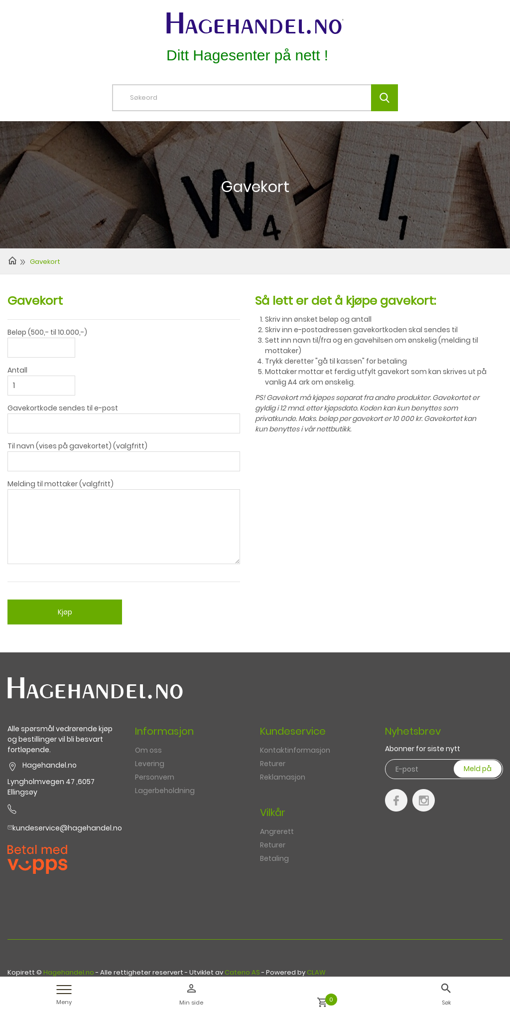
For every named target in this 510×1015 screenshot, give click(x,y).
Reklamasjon (282, 777)
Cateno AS (242, 972)
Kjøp (65, 612)
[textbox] (262, 97)
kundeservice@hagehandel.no (67, 828)
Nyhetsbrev (413, 731)
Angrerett (277, 831)
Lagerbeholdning (165, 791)
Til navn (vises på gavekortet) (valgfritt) (77, 446)
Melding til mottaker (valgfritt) (60, 484)
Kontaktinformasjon (295, 750)
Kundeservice (293, 731)
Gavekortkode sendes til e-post (62, 408)
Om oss (148, 750)
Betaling (274, 858)
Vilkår (272, 812)
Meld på (478, 769)
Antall (17, 370)
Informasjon (164, 731)
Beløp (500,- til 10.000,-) (47, 332)
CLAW (316, 972)
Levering (149, 764)
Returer (272, 764)
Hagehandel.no (68, 972)
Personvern (154, 777)
